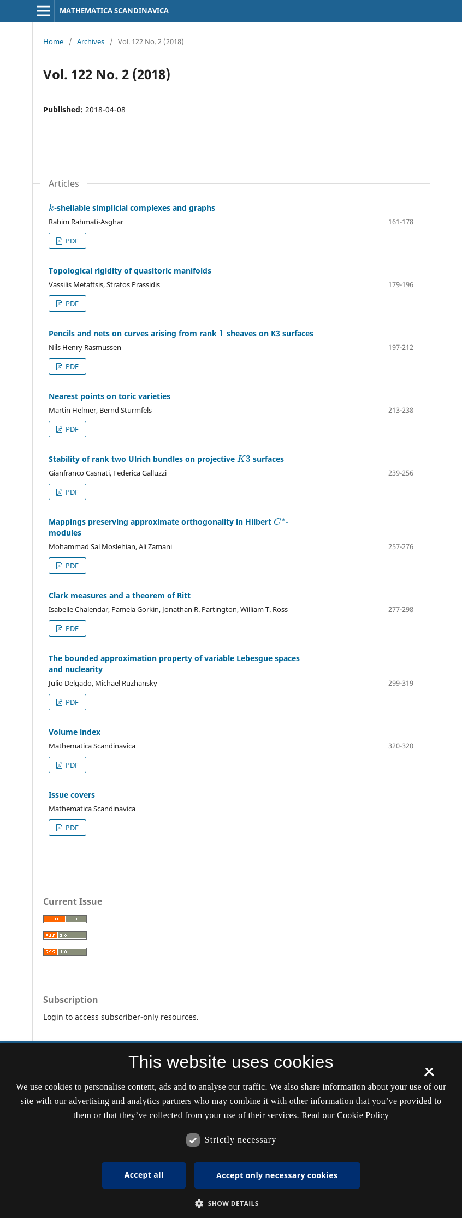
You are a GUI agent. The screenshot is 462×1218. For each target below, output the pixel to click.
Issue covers (72, 794)
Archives (90, 41)
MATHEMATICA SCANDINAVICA (114, 10)
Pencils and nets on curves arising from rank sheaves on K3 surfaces (181, 333)
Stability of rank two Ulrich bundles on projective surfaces (166, 459)
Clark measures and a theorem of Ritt (120, 595)
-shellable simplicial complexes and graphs (132, 208)
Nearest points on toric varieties (109, 396)
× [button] (429, 1075)
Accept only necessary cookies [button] (276, 1175)
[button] (231, 1203)
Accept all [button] (144, 1174)
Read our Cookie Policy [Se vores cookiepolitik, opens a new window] (345, 1115)
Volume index (74, 732)
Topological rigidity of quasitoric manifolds (130, 270)
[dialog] (231, 1130)
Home (53, 41)
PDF (71, 241)
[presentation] (51, 208)
